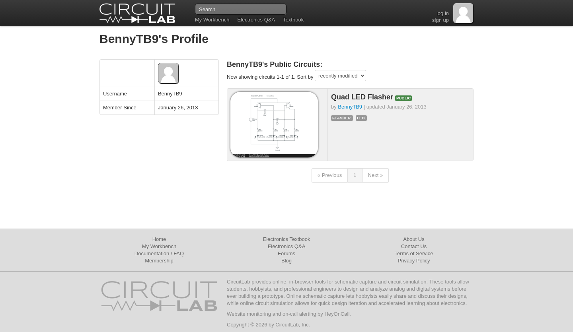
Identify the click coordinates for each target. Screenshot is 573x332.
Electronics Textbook (286, 239)
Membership (159, 261)
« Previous (330, 175)
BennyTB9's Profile (154, 38)
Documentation (151, 253)
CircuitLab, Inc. (292, 325)
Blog (286, 261)
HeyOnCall (336, 314)
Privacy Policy (414, 261)
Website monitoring (249, 314)
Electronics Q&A (256, 19)
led (361, 118)
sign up (440, 20)
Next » (375, 175)
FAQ (178, 253)
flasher (341, 118)
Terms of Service (414, 253)
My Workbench (212, 19)
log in (443, 13)
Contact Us (414, 246)
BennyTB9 (350, 107)
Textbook (293, 19)
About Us (413, 239)
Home (159, 239)
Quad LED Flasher (363, 97)
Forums (286, 253)
